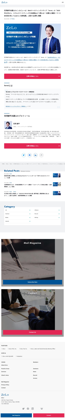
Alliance (47, 210)
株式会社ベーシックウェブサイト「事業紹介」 (16, 106)
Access (35, 378)
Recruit (47, 213)
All (17, 210)
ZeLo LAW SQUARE (8, 356)
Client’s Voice (5, 375)
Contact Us (32, 332)
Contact (3, 387)
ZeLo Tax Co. (23, 348)
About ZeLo (4, 365)
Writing (14, 191)
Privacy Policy (5, 384)
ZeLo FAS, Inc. (13, 348)
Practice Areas (5, 368)
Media (13, 18)
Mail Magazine (5, 381)
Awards (17, 221)
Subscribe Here (32, 282)
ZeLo (4, 348)
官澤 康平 (16, 124)
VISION (3, 362)
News (34, 371)
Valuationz (19, 356)
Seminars (35, 368)
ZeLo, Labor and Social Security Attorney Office (43, 348)
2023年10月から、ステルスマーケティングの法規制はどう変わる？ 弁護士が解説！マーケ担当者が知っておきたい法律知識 (32, 60)
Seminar (17, 213)
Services (3, 371)
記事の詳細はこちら (32, 76)
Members (35, 362)
